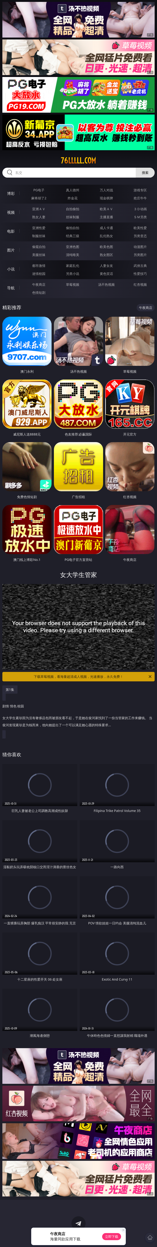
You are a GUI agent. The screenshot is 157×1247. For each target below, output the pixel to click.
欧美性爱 (140, 228)
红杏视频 (140, 284)
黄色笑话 (106, 273)
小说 (11, 269)
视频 (11, 212)
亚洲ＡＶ (38, 209)
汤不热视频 (106, 284)
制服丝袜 (38, 236)
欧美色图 (106, 246)
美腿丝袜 (38, 254)
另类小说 (72, 273)
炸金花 (73, 198)
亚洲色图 (72, 246)
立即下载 (111, 1236)
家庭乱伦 (72, 265)
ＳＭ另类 (140, 217)
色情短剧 (38, 292)
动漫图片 (140, 246)
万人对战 (106, 190)
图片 (11, 250)
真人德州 (72, 190)
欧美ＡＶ (106, 209)
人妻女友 (106, 265)
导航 (11, 287)
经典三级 (72, 236)
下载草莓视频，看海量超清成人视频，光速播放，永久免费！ (93, 676)
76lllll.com (78, 160)
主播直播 (106, 217)
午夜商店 (38, 284)
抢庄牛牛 (140, 198)
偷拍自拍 (72, 228)
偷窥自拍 (38, 246)
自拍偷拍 (72, 209)
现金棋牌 (106, 198)
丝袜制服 (72, 217)
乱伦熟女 (106, 236)
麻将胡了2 (38, 198)
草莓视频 (72, 284)
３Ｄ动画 (140, 209)
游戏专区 (140, 190)
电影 (11, 231)
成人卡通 (106, 228)
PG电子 (38, 190)
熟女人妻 (38, 217)
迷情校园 (38, 273)
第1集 (10, 689)
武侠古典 (140, 265)
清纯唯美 (72, 254)
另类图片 (140, 254)
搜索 (145, 172)
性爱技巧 (140, 273)
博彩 (11, 193)
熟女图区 (106, 254)
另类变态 (140, 236)
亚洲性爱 (38, 228)
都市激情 (38, 265)
